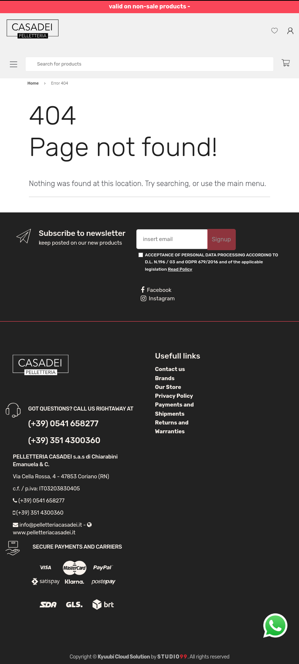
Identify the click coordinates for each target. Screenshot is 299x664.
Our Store (168, 387)
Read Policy (180, 269)
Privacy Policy (174, 396)
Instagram (158, 298)
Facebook (156, 290)
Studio (172, 657)
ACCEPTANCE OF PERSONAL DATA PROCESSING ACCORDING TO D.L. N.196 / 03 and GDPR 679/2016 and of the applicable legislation (211, 262)
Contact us (170, 369)
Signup (221, 239)
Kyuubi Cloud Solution (124, 657)
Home (33, 83)
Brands (164, 378)
